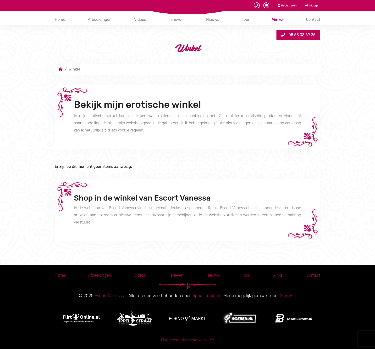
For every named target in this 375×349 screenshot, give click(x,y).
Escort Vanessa (109, 295)
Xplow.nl (288, 295)
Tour (246, 19)
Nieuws (212, 19)
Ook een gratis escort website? (187, 340)
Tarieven (176, 19)
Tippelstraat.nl (205, 295)
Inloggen (312, 5)
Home (60, 19)
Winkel (277, 19)
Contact (313, 19)
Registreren (287, 5)
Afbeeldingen (99, 19)
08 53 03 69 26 (298, 35)
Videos (140, 19)
